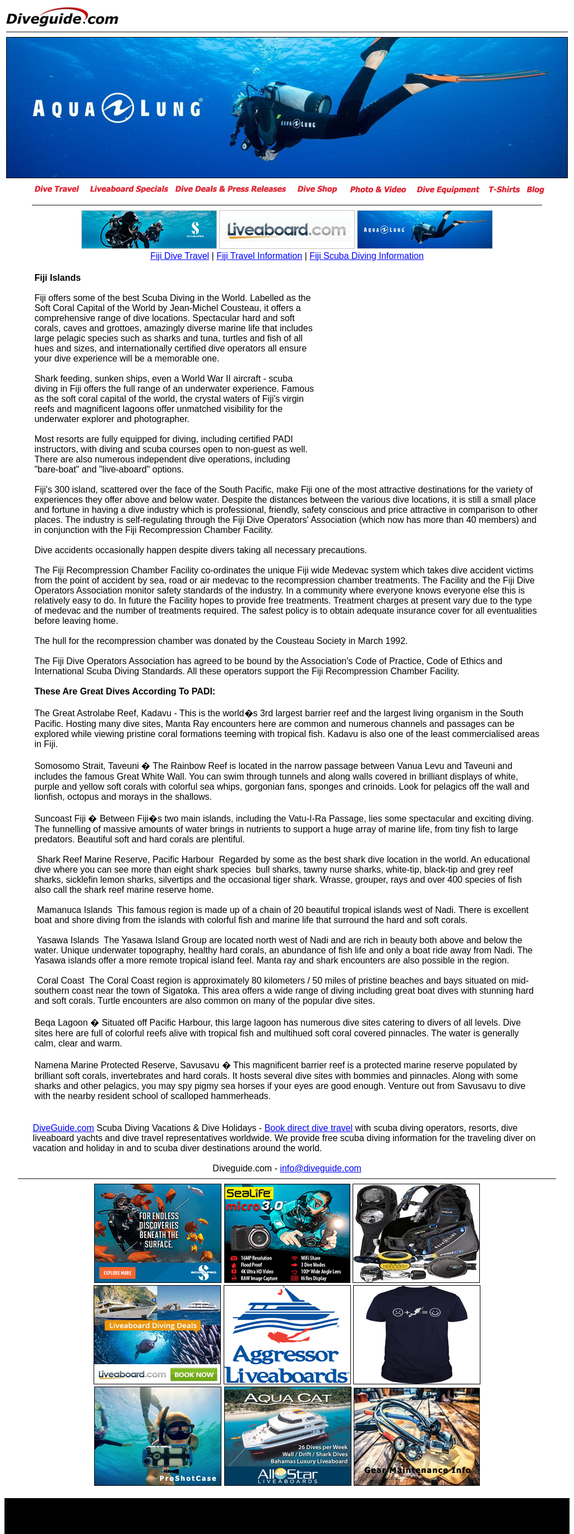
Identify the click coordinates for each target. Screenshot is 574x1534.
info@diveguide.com (320, 1168)
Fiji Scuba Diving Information (366, 256)
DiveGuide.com (63, 1128)
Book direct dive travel (309, 1128)
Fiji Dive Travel (179, 256)
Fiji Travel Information (259, 256)
